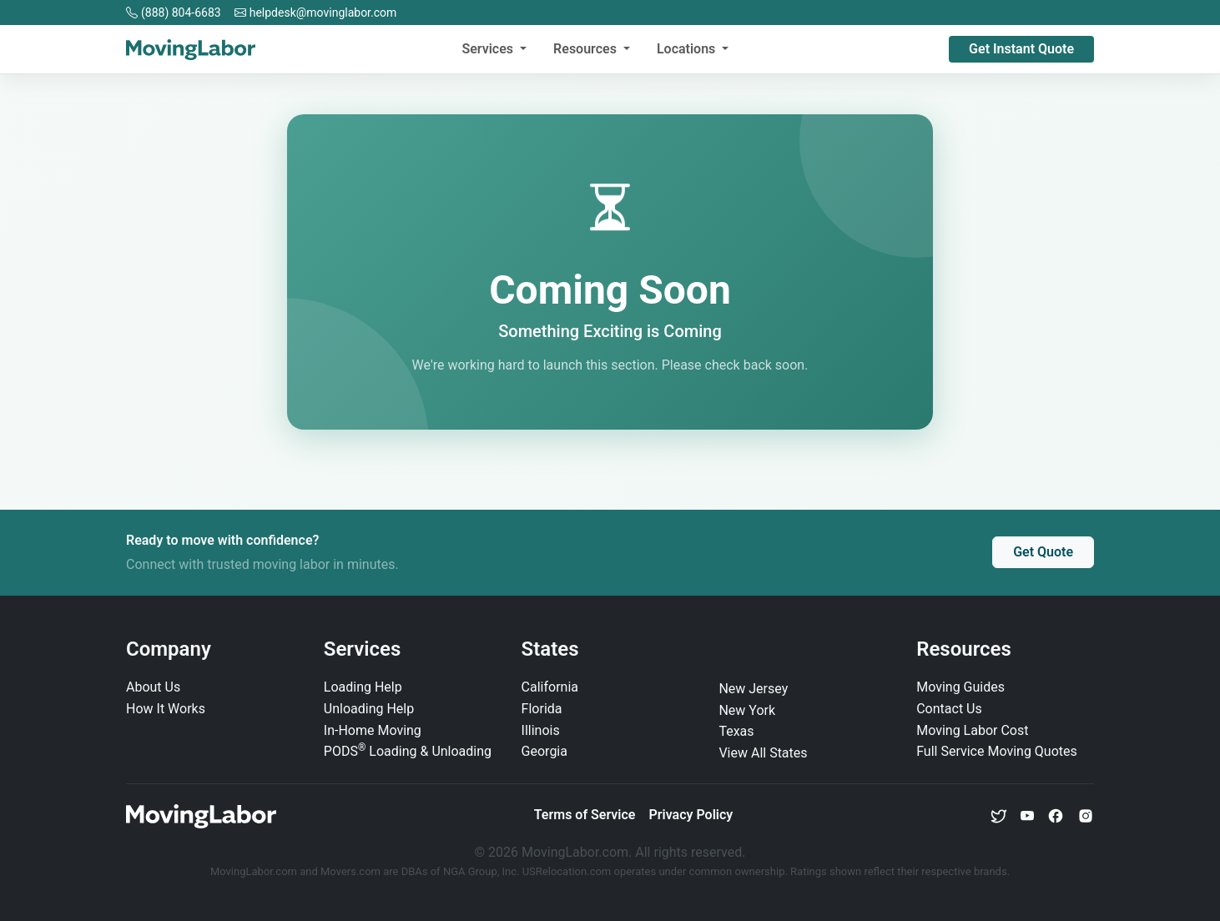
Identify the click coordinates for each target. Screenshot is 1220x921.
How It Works (165, 709)
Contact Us (949, 709)
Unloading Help (369, 709)
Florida (542, 709)
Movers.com (350, 871)
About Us (153, 687)
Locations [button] (687, 49)
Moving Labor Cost (972, 730)
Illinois (541, 730)
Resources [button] (586, 49)
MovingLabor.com (255, 871)
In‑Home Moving (372, 730)
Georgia (544, 751)
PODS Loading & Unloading (408, 751)
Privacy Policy (690, 815)
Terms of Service (585, 815)
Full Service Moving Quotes (996, 751)
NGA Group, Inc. (481, 871)
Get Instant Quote (1021, 49)
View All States (762, 753)
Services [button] (489, 49)
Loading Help (363, 687)
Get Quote (1043, 552)
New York (746, 710)
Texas (736, 731)
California (550, 687)
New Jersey (753, 689)
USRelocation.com (568, 871)
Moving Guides (960, 687)
